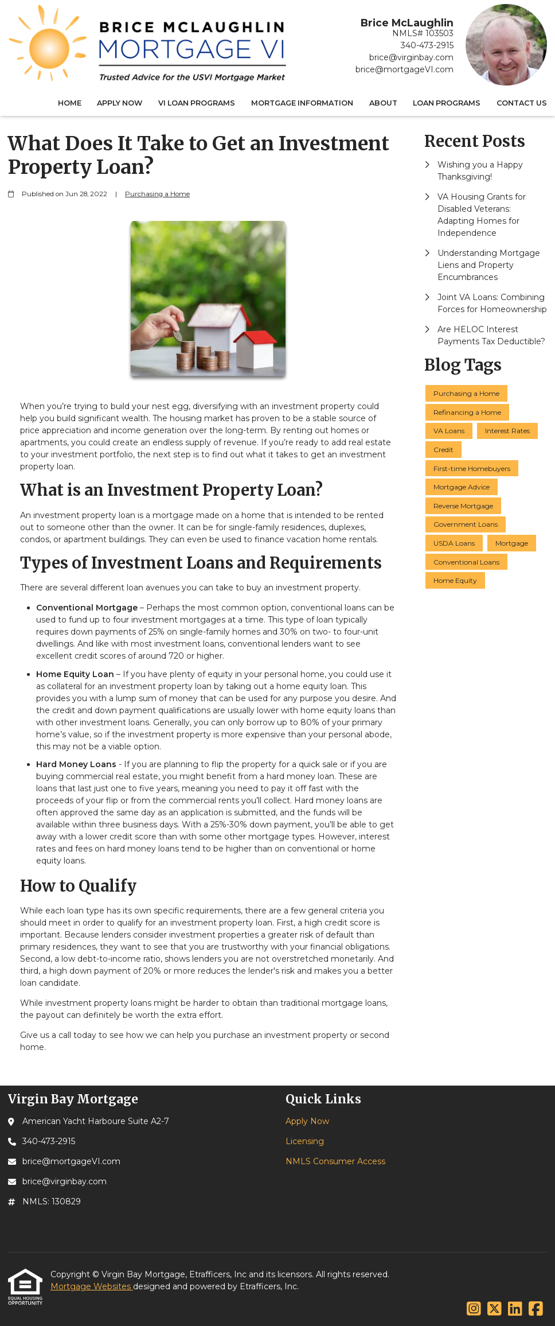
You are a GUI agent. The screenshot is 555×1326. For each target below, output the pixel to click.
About (383, 103)
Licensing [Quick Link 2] (305, 1141)
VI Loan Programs (196, 103)
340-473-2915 (427, 45)
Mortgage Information (302, 103)
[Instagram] (474, 1309)
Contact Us (522, 103)
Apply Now (119, 103)
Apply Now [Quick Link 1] (307, 1121)
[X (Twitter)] (494, 1309)
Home (69, 103)
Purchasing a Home (157, 194)
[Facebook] (536, 1309)
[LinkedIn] (515, 1309)
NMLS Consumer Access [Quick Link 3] (335, 1161)
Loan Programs (446, 103)
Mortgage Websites (91, 1286)
